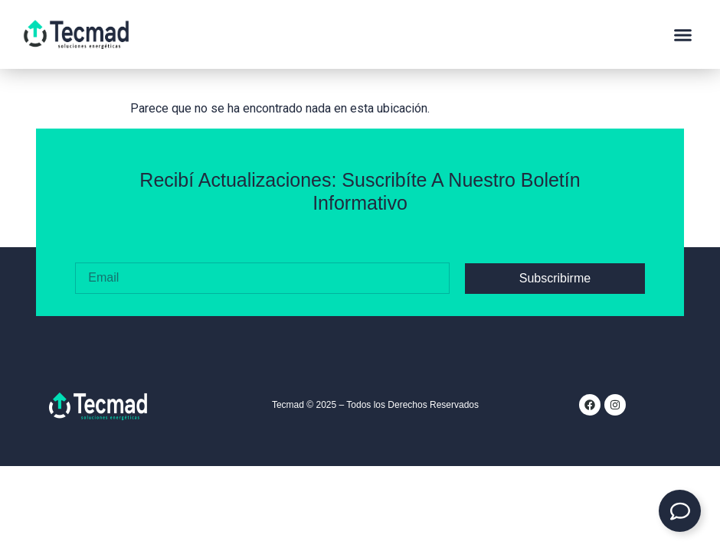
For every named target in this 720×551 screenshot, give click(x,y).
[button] (683, 34)
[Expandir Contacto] (680, 511)
